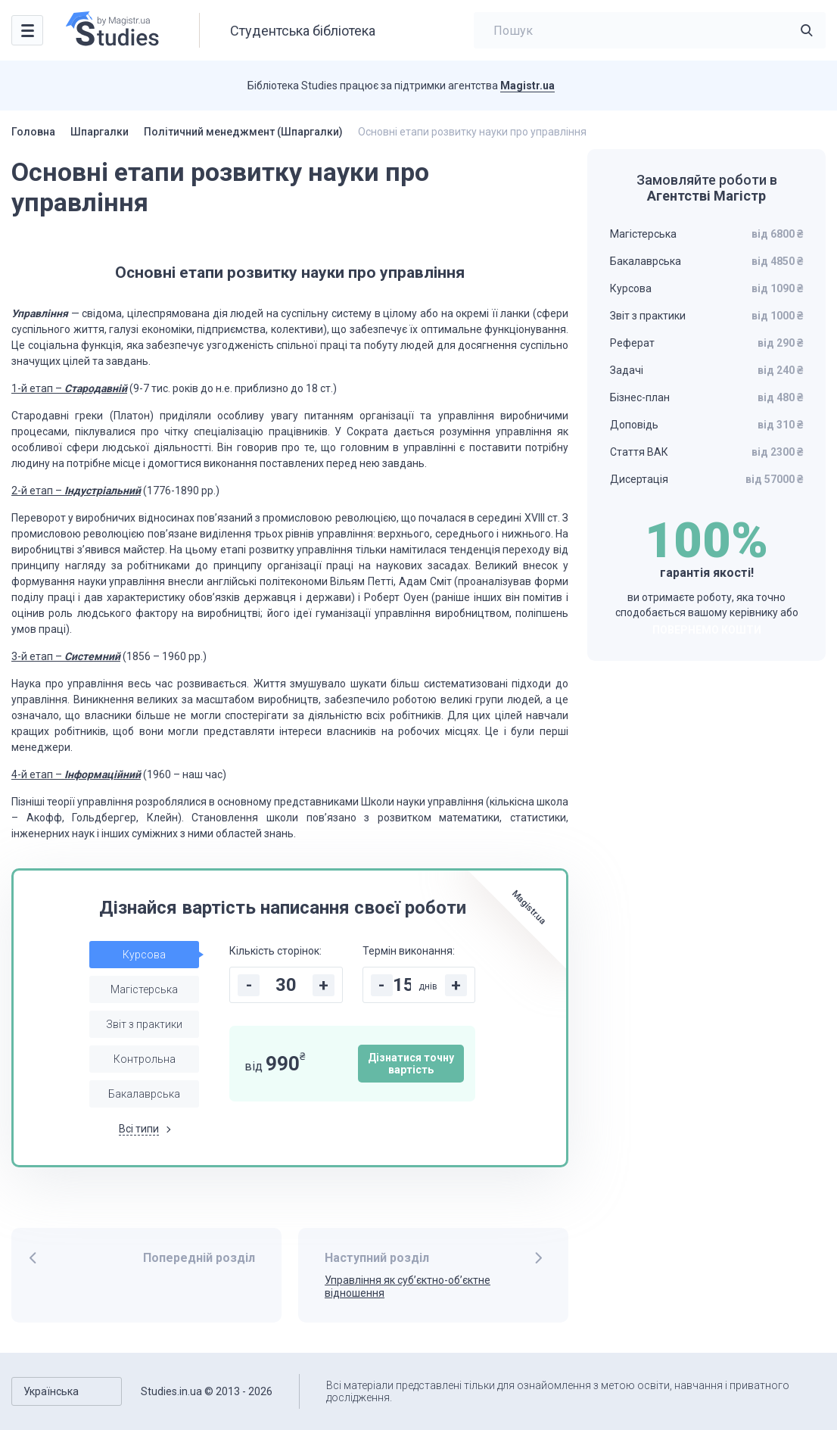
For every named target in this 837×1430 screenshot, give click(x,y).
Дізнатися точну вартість (411, 1063)
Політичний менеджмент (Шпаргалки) (243, 132)
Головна (33, 132)
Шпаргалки (99, 132)
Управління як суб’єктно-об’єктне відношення (407, 1286)
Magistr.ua (527, 85)
